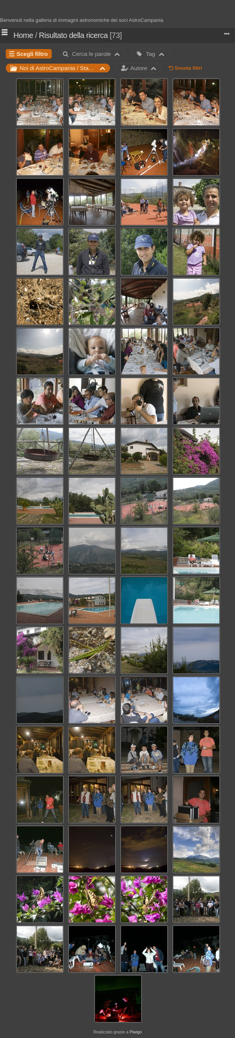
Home (23, 35)
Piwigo (136, 1032)
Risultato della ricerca (73, 35)
